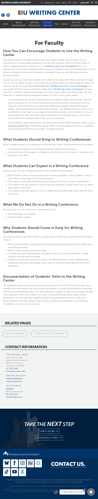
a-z (42, 3)
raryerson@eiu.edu (14, 381)
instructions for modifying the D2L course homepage (60, 86)
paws (58, 3)
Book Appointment (19, 24)
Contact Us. (68, 464)
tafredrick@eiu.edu (14, 397)
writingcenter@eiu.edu (15, 371)
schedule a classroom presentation (61, 66)
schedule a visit (49, 437)
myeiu (74, 3)
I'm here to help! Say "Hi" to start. (72, 492)
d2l (69, 3)
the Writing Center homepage (68, 89)
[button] (91, 492)
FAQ (57, 24)
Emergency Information (45, 480)
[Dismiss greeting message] (84, 489)
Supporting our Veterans (38, 482)
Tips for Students (76, 24)
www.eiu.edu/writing (18, 125)
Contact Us (10, 480)
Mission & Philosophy (90, 24)
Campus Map (76, 480)
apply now (49, 431)
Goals (65, 24)
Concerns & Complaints (58, 482)
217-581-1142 (12, 394)
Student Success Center (49, 333)
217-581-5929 (12, 368)
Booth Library (14, 333)
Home (5, 24)
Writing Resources (34, 24)
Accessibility (20, 480)
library (64, 3)
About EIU (30, 480)
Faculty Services (47, 24)
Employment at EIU (62, 480)
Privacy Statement (76, 482)
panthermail (49, 3)
